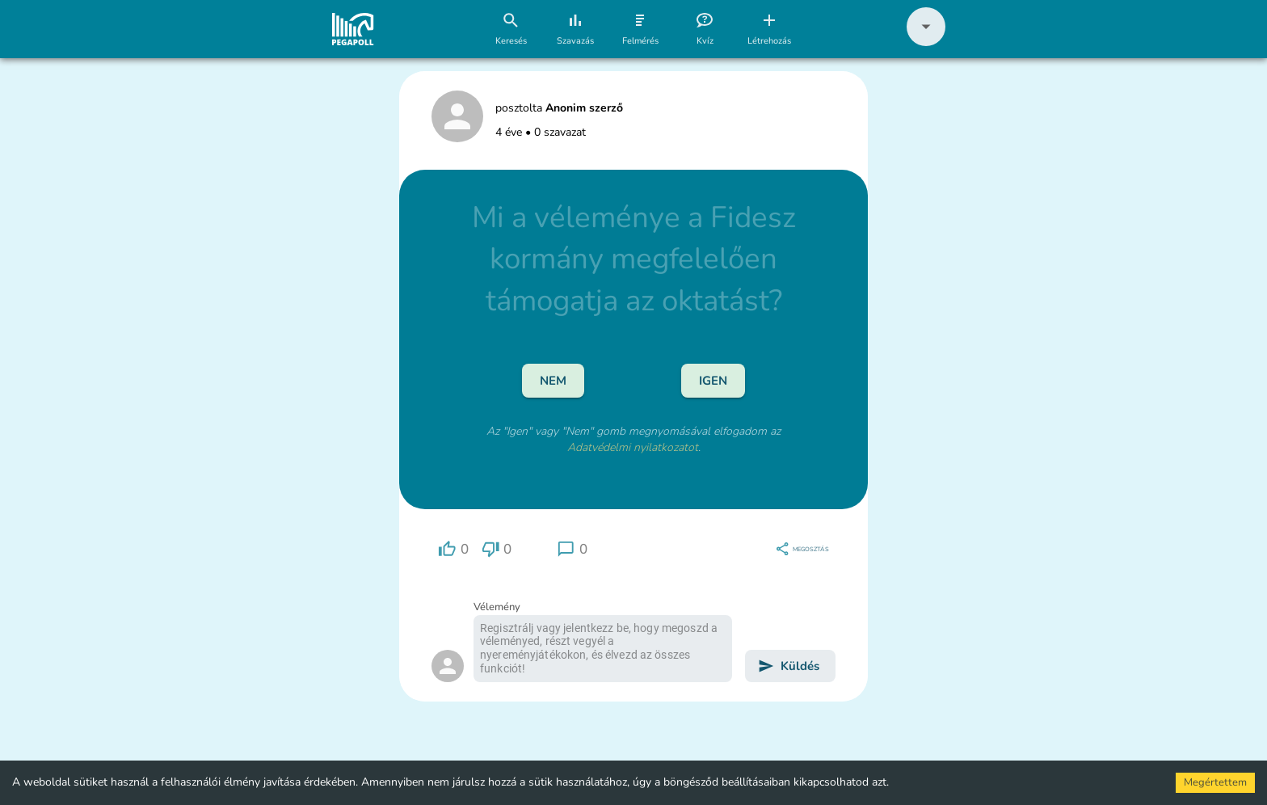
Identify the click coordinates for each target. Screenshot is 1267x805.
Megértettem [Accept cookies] (1215, 782)
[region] (453, 549)
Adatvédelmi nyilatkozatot (632, 447)
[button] (926, 42)
